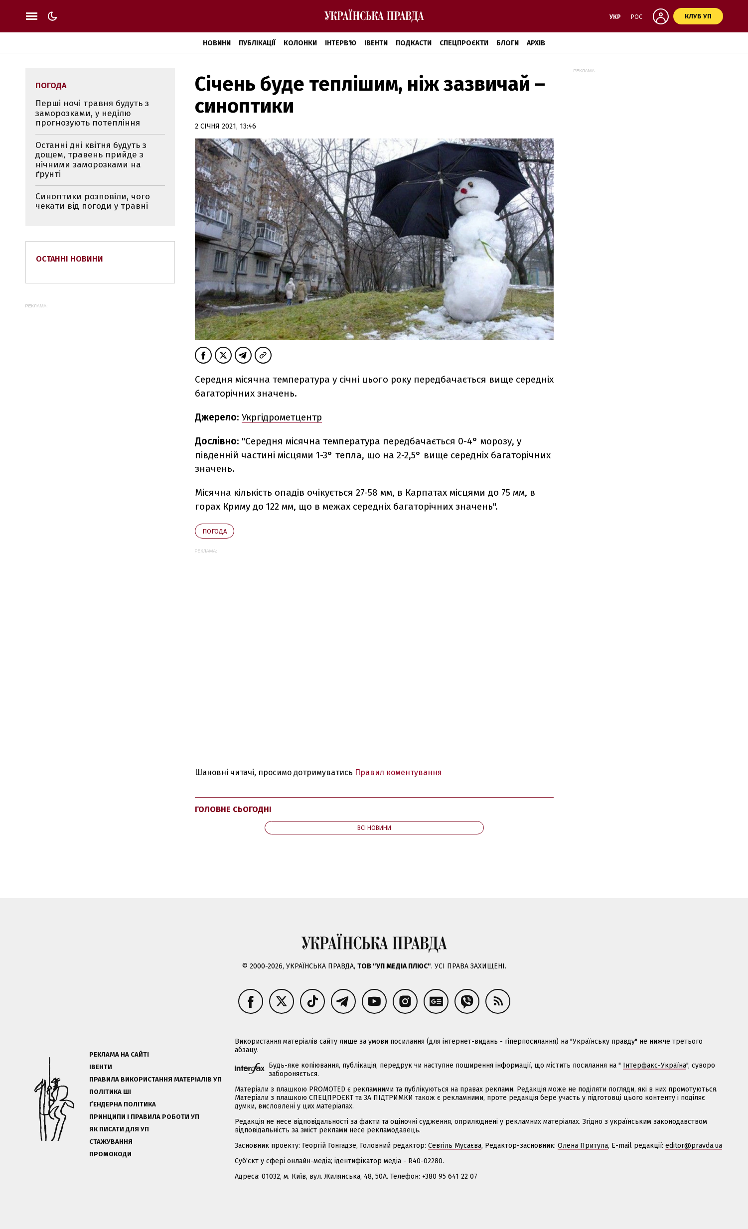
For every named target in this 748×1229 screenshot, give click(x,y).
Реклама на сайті (119, 1054)
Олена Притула (583, 1145)
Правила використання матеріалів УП (155, 1079)
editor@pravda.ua (693, 1145)
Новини (217, 43)
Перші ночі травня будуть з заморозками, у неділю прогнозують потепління (92, 113)
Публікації (257, 43)
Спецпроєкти (464, 43)
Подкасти (414, 43)
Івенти (376, 43)
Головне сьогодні (233, 809)
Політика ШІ (110, 1091)
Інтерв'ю (340, 43)
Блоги (507, 43)
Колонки (300, 43)
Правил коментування (398, 772)
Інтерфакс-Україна (654, 1065)
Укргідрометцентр (282, 417)
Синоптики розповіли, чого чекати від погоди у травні (92, 201)
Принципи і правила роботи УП (144, 1116)
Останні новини (69, 259)
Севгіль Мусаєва (454, 1145)
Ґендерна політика (122, 1104)
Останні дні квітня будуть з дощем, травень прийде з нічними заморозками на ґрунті (91, 160)
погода (214, 531)
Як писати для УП (119, 1129)
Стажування (111, 1141)
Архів (536, 43)
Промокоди (110, 1154)
